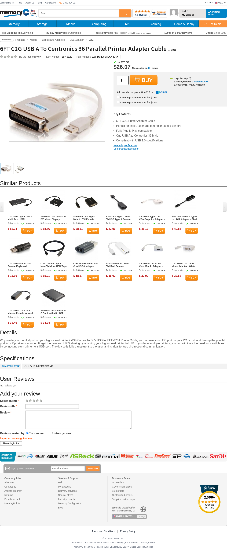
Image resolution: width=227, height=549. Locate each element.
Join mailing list (7, 3)
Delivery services (67, 490)
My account (188, 15)
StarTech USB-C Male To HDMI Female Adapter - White (117, 265)
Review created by (12, 433)
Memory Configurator (69, 503)
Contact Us (50, 3)
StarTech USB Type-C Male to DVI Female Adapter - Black (84, 218)
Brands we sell (12, 499)
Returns (8, 495)
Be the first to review (30, 56)
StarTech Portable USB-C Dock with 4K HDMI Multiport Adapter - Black (53, 311)
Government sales (122, 486)
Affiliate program (13, 490)
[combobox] (78, 13)
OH (149, 68)
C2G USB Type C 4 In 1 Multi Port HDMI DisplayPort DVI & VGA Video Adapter (20, 218)
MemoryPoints (12, 503)
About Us (29, 3)
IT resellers (118, 482)
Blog (40, 3)
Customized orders (122, 495)
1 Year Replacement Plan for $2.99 (136, 97)
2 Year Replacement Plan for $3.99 (136, 102)
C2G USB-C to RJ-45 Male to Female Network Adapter (21, 311)
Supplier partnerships (123, 499)
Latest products (66, 499)
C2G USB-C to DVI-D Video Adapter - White (183, 265)
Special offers (65, 495)
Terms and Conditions (103, 531)
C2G (173, 50)
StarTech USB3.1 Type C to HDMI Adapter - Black (185, 218)
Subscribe (93, 468)
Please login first (11, 443)
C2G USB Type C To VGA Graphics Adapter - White (152, 218)
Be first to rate (13, 223)
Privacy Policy (127, 531)
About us (9, 482)
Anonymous (61, 433)
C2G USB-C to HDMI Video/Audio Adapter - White (151, 265)
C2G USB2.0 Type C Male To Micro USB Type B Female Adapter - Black (54, 265)
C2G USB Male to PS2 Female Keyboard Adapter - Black (19, 265)
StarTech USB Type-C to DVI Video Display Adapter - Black (53, 218)
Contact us (10, 486)
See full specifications (125, 145)
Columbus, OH (200, 81)
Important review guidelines (16, 438)
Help (20, 3)
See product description (126, 148)
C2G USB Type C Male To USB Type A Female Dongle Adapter (118, 218)
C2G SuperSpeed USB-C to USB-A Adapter (85, 265)
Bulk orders (118, 490)
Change (141, 516)
